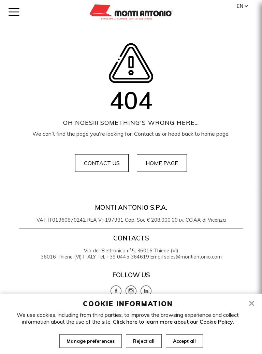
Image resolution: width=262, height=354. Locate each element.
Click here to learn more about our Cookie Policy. (173, 321)
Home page (162, 163)
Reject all (144, 341)
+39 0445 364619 (127, 257)
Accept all (184, 341)
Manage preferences (91, 341)
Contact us (102, 163)
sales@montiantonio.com (193, 257)
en (239, 6)
